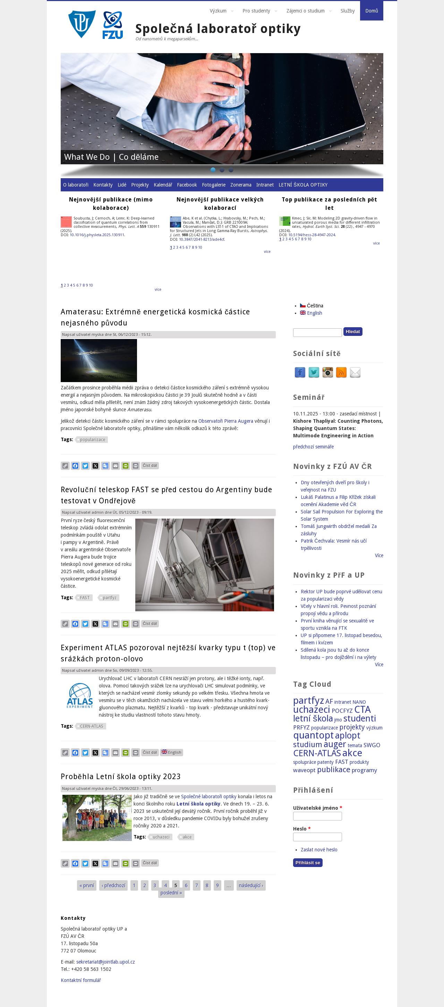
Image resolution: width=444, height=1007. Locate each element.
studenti (359, 718)
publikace (333, 769)
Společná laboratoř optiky (218, 28)
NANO (359, 702)
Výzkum (219, 12)
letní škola (313, 718)
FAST (85, 597)
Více (379, 555)
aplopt (347, 736)
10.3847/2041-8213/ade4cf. (202, 239)
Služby (348, 11)
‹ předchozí (113, 885)
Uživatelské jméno (317, 808)
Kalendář (163, 185)
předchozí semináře (313, 446)
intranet (342, 702)
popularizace (92, 439)
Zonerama (240, 185)
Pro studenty (257, 12)
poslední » (171, 892)
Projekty (140, 185)
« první (86, 885)
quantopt (313, 735)
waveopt (304, 770)
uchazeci (161, 837)
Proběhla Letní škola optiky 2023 (121, 776)
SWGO (372, 745)
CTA (362, 709)
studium (307, 744)
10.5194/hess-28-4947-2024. (312, 235)
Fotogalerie (213, 185)
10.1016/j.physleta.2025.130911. (97, 235)
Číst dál (151, 465)
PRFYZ (301, 727)
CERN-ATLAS (91, 726)
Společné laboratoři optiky (209, 796)
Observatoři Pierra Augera (226, 421)
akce (187, 837)
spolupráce (304, 762)
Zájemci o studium (306, 12)
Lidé (122, 185)
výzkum (374, 728)
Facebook (187, 185)
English (171, 752)
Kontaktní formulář (81, 980)
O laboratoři (75, 185)
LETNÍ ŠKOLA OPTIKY (303, 185)
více (158, 289)
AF (329, 701)
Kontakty (103, 185)
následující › (251, 885)
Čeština (311, 305)
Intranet (265, 185)
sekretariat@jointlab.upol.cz (105, 962)
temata (355, 745)
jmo (338, 720)
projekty (352, 727)
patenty (325, 762)
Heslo (302, 829)
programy (364, 770)
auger (335, 744)
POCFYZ (342, 710)
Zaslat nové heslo (319, 849)
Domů (371, 11)
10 (91, 285)
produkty (359, 762)
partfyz (110, 597)
